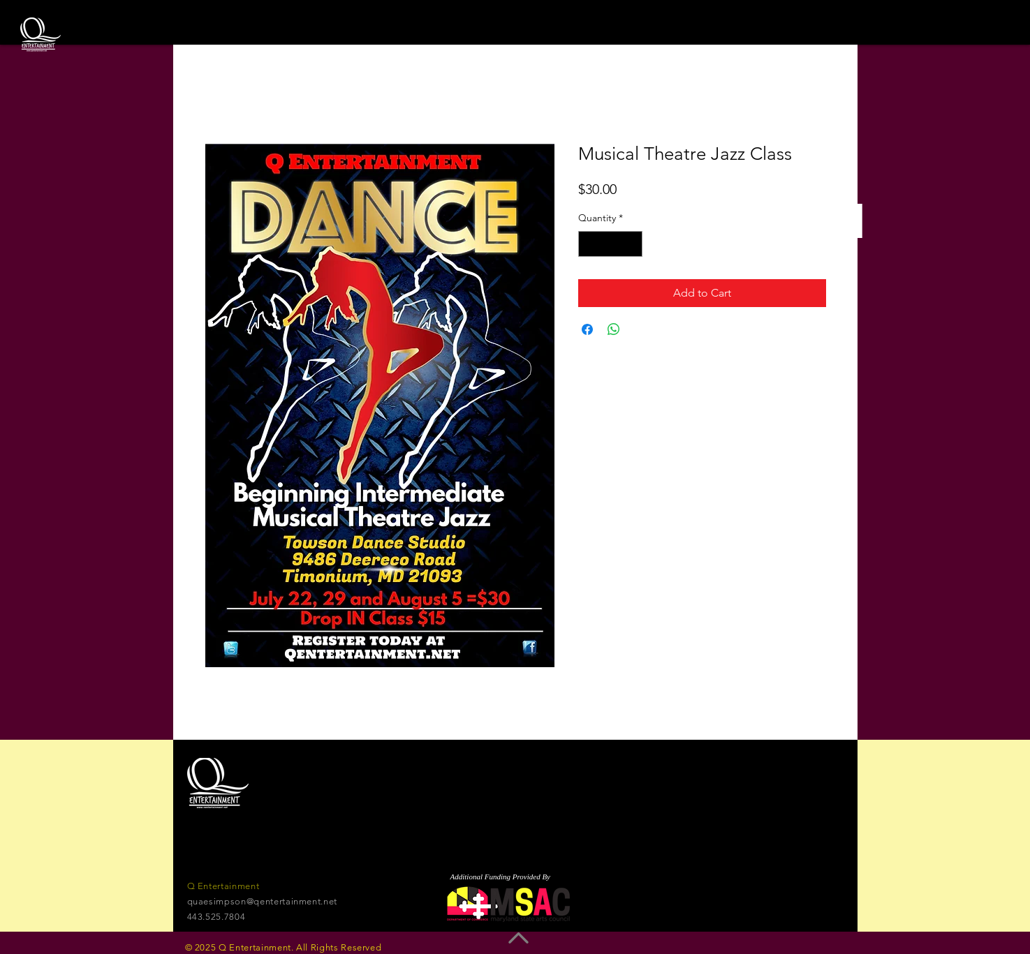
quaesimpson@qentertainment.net (262, 901)
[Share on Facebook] (587, 329)
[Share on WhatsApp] (613, 329)
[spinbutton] (610, 244)
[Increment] (631, 244)
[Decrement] (589, 244)
